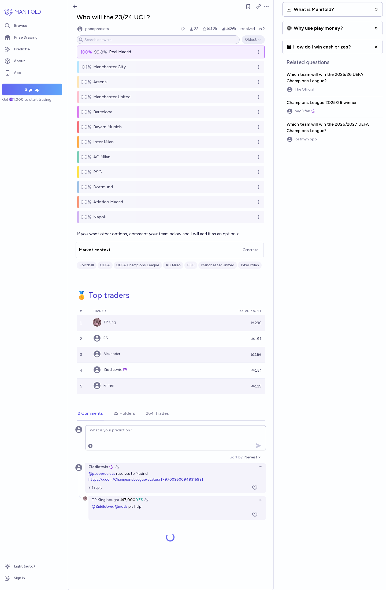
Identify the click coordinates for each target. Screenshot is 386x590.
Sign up (32, 89)
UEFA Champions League (137, 265)
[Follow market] (248, 6)
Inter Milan (250, 265)
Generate (250, 250)
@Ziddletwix (103, 506)
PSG (191, 265)
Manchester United (217, 265)
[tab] (90, 413)
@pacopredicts (101, 473)
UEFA (105, 265)
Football (86, 265)
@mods (121, 506)
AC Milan (173, 265)
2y (117, 467)
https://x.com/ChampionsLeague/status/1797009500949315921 (145, 479)
